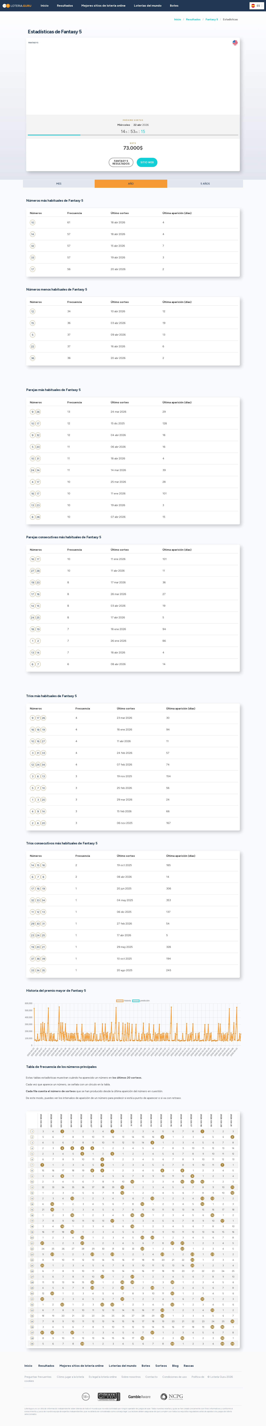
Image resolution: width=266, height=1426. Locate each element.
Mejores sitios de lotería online (103, 5)
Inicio (177, 19)
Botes (174, 5)
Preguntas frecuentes (37, 1376)
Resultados (193, 19)
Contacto (151, 1376)
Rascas (189, 1365)
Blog (175, 1365)
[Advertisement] (133, 89)
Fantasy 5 (212, 19)
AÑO (131, 183)
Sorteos (161, 1365)
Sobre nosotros (131, 1376)
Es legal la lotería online (103, 1376)
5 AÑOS (205, 183)
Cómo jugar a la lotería (70, 1376)
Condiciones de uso (174, 1376)
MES (58, 183)
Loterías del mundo (148, 5)
